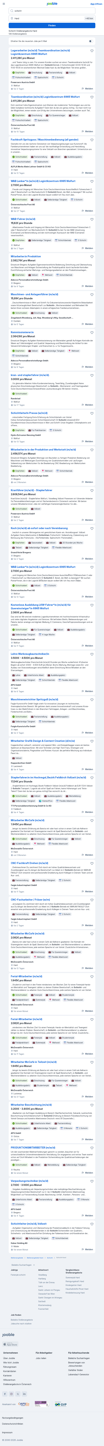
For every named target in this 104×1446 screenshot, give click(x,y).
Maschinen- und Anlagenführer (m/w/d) (34, 294)
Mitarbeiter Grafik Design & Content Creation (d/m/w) (43, 740)
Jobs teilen (41, 1358)
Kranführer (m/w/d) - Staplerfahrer (31, 490)
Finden (52, 25)
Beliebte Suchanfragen (23, 1265)
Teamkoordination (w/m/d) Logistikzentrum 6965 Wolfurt (45, 96)
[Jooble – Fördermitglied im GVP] (60, 1404)
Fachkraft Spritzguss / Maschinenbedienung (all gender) (44, 139)
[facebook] (5, 1394)
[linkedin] (24, 1394)
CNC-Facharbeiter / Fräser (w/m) (30, 899)
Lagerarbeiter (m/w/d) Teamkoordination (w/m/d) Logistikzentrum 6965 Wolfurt (40, 52)
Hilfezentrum (9, 1380)
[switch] (91, 41)
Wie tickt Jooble (11, 1362)
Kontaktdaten (9, 1371)
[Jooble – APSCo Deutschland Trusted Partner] (23, 1404)
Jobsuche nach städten (21, 1323)
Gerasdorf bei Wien (46, 1294)
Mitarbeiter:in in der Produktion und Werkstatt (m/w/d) (43, 449)
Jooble (19, 1440)
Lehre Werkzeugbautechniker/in (30, 653)
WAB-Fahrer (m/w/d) (23, 219)
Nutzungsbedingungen (12, 1417)
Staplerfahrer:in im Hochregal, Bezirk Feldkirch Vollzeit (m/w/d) (48, 777)
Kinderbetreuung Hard (75, 1293)
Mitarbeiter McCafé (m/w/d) (27, 820)
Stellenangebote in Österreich (17, 1384)
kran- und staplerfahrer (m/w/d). (30, 375)
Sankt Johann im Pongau (49, 1290)
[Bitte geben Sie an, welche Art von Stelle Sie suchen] (52, 11)
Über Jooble (9, 1358)
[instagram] (11, 1394)
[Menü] (3, 4)
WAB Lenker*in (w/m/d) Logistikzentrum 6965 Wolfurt (43, 181)
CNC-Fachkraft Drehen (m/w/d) (29, 863)
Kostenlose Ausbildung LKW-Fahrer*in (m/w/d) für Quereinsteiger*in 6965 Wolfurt (41, 606)
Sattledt (42, 1301)
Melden (87, 88)
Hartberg (42, 1278)
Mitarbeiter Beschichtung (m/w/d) (31, 1104)
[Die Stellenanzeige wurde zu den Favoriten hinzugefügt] (92, 51)
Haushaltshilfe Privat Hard (77, 1289)
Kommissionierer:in (22, 332)
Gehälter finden (75, 1370)
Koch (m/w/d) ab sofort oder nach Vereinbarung (39, 528)
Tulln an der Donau (46, 1282)
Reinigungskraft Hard (75, 1281)
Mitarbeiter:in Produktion (26, 256)
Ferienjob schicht (18, 1275)
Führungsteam (9, 1367)
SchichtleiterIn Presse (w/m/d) (29, 413)
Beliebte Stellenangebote (22, 1320)
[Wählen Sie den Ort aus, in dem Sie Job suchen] (52, 18)
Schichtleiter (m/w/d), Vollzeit (29, 1223)
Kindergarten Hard (73, 1285)
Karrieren (7, 1375)
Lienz (40, 1286)
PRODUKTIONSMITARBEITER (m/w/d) (33, 1147)
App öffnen (96, 4)
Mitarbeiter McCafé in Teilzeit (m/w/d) (34, 1062)
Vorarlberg (42, 1275)
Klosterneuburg (44, 1305)
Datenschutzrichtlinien (12, 1423)
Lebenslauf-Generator (78, 1374)
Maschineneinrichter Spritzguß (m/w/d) (34, 699)
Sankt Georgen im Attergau (50, 1297)
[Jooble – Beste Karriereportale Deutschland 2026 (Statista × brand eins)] (42, 1404)
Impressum (7, 1432)
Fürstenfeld (43, 1309)
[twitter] (18, 1394)
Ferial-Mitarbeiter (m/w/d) (26, 976)
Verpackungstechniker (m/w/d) (29, 1181)
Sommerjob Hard (73, 1277)
